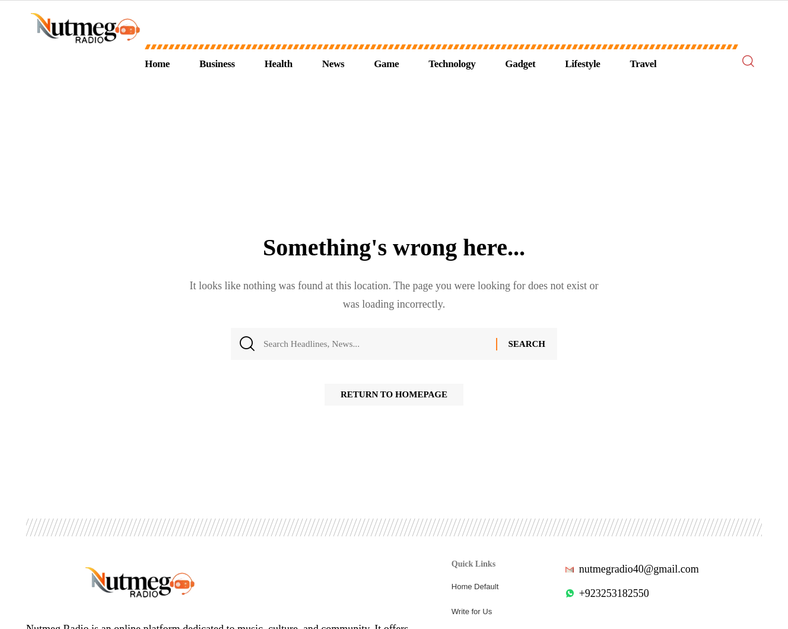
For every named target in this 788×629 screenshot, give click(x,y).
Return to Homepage (394, 398)
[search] (748, 61)
